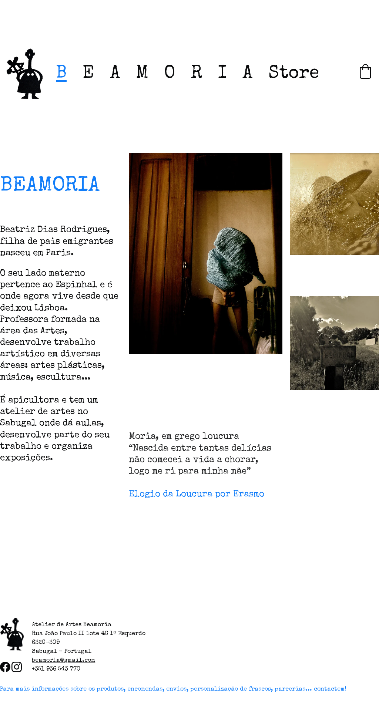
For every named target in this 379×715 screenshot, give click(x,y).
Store (293, 74)
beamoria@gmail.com (63, 661)
